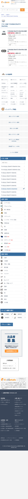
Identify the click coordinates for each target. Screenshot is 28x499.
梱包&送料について (19, 455)
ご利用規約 (17, 479)
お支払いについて (18, 450)
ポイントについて (18, 457)
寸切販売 (7, 14)
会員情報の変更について (6, 472)
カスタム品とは (4, 452)
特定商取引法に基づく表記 (20, 476)
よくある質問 (18, 461)
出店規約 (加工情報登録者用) (7, 476)
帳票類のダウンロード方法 (20, 452)
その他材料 (8, 123)
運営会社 (17, 470)
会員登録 (3, 470)
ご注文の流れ (18, 448)
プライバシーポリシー (19, 472)
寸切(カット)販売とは (5, 450)
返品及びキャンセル (19, 459)
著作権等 (17, 474)
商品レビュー (18, 463)
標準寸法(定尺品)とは (5, 448)
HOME (2, 14)
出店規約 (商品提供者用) (6, 474)
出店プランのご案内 (5, 479)
